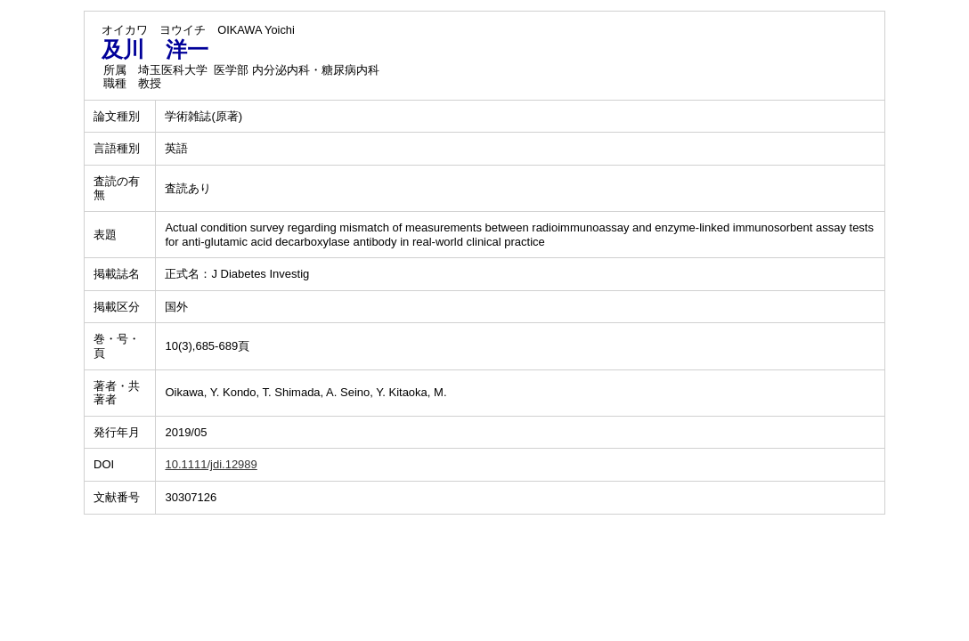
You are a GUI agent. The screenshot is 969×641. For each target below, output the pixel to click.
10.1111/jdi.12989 (210, 464)
